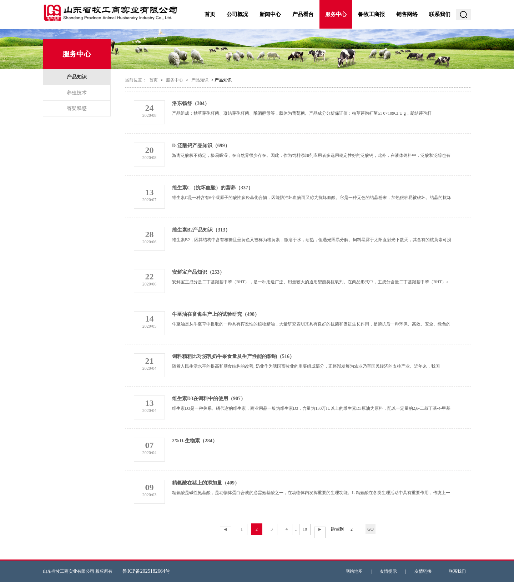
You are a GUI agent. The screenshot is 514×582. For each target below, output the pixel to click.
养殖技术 (77, 92)
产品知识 (77, 77)
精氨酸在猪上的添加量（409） (206, 483)
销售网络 (407, 14)
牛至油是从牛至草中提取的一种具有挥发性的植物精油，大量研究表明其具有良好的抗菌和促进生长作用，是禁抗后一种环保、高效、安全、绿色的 (311, 324)
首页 (210, 14)
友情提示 (388, 571)
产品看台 (303, 14)
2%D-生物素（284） (194, 440)
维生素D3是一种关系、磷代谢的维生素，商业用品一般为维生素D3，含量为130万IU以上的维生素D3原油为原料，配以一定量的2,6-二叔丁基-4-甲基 (311, 408)
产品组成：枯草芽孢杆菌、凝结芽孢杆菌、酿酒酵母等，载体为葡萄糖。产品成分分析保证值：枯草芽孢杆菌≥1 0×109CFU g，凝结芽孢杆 (302, 113)
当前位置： (135, 80)
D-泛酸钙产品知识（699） (201, 145)
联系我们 (439, 14)
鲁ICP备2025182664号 (146, 571)
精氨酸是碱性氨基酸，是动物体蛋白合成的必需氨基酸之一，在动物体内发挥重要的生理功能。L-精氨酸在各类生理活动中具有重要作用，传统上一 (311, 492)
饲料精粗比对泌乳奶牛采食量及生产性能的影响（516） (233, 356)
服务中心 (336, 14)
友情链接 (423, 571)
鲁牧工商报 (371, 14)
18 (305, 529)
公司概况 (237, 14)
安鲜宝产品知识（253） (198, 272)
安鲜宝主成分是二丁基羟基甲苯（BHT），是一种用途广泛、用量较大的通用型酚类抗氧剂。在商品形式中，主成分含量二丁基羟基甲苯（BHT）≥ (310, 281)
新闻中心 (270, 14)
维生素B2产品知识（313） (201, 230)
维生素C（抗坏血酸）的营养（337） (212, 187)
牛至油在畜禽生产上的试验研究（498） (215, 314)
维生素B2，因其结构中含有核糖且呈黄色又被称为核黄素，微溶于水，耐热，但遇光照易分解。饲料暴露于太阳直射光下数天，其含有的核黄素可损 (311, 239)
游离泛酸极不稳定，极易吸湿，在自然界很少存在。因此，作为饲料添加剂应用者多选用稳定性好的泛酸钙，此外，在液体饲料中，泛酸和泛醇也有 (311, 155)
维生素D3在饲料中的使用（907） (209, 398)
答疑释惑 (77, 108)
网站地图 (354, 571)
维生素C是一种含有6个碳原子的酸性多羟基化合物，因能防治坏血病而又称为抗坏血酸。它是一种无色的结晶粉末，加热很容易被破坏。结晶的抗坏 (311, 197)
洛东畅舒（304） (191, 103)
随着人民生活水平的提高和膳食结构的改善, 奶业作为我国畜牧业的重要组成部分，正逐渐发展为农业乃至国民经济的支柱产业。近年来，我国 (306, 366)
